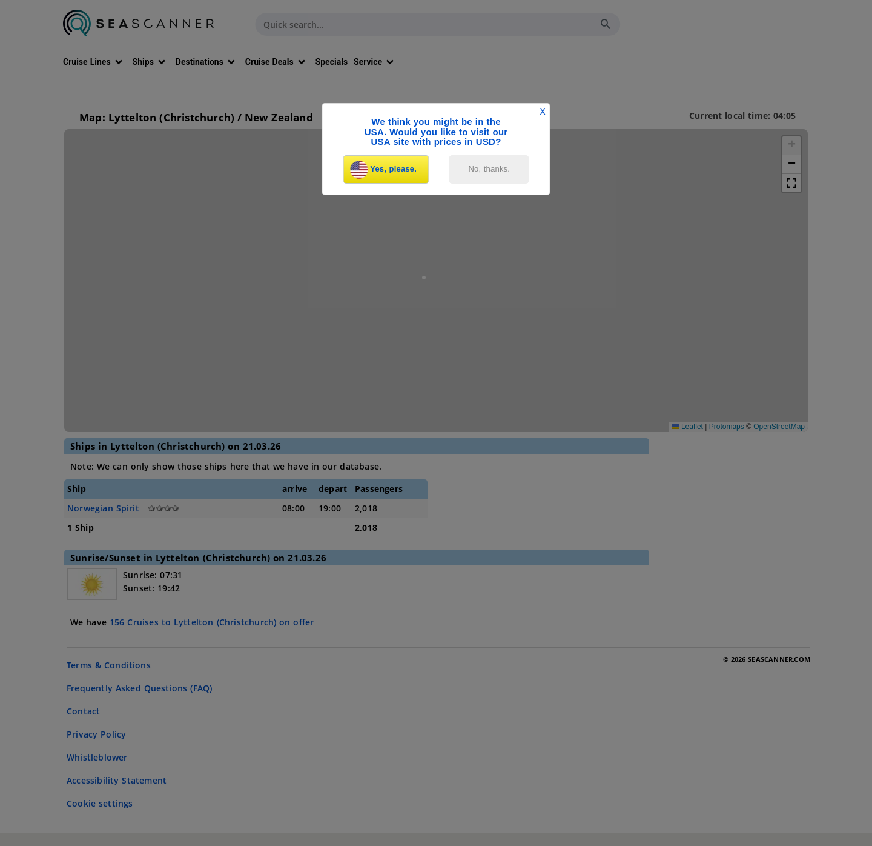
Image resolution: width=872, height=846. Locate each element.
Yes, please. (383, 170)
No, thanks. (489, 168)
